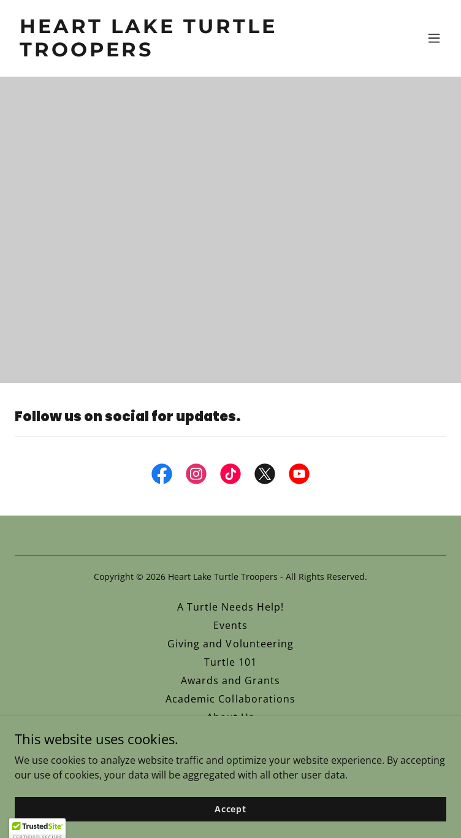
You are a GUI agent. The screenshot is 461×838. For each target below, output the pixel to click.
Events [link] (230, 625)
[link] (166, 52)
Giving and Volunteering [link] (230, 643)
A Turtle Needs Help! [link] (230, 607)
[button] (434, 38)
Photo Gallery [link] (230, 735)
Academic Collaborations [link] (230, 699)
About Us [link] (230, 717)
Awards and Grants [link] (230, 680)
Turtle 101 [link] (230, 662)
